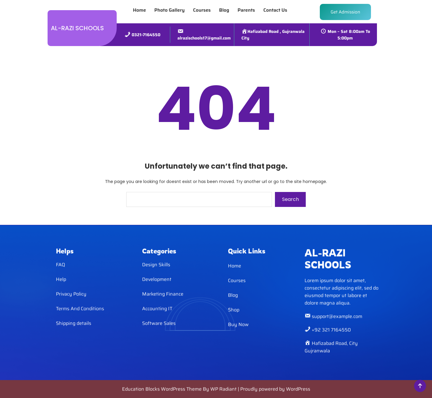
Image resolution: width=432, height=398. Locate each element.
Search (290, 199)
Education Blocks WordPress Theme (162, 393)
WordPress (298, 393)
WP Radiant (223, 393)
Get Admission (345, 9)
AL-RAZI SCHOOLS (77, 26)
